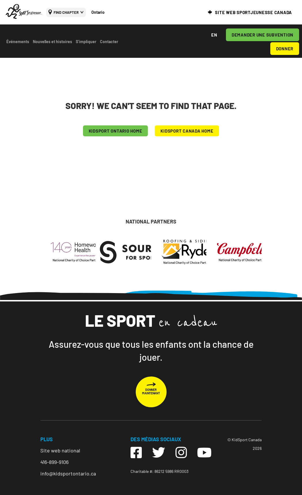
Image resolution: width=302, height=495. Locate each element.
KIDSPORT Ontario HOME (115, 130)
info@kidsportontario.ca (68, 473)
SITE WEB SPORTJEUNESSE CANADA (253, 12)
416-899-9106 (54, 462)
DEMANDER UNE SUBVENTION (262, 34)
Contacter (109, 41)
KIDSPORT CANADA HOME (187, 130)
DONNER (285, 48)
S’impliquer (86, 41)
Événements (17, 41)
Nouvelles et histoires (52, 41)
